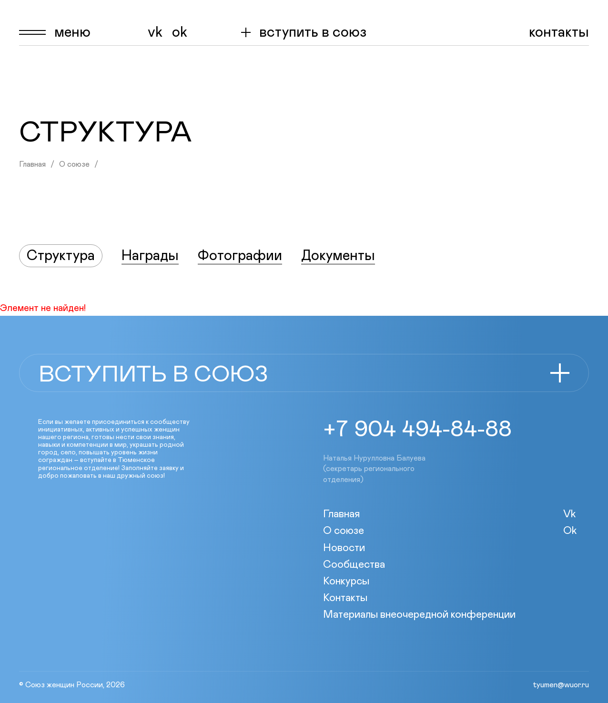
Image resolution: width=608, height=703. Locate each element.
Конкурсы (346, 581)
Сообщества (354, 565)
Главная (32, 164)
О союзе (74, 164)
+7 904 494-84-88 (417, 429)
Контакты (559, 32)
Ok (179, 32)
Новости (344, 548)
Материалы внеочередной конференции (419, 615)
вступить (312, 32)
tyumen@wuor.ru (561, 685)
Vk (155, 32)
